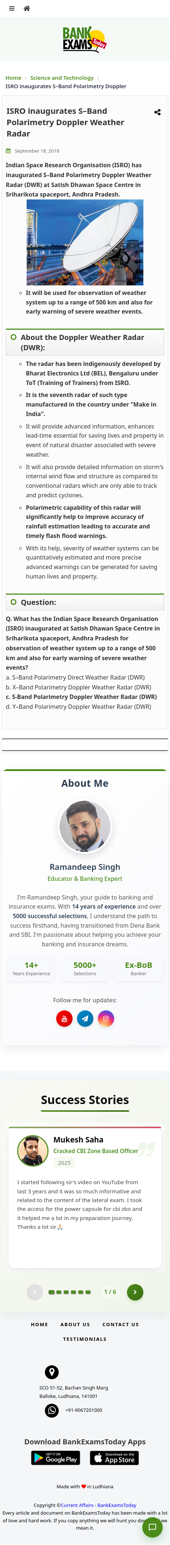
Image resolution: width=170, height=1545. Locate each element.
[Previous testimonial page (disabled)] (35, 1292)
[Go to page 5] (80, 1292)
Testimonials (85, 1339)
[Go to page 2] (58, 1292)
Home (13, 77)
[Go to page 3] (66, 1292)
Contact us (121, 1324)
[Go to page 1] (51, 1292)
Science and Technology (62, 77)
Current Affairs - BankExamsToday (98, 1505)
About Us (75, 1324)
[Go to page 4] (73, 1292)
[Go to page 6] (87, 1292)
